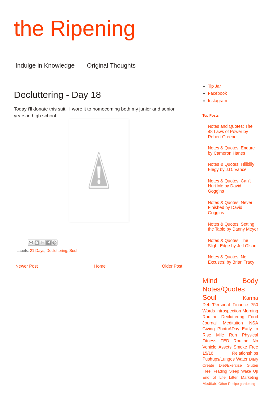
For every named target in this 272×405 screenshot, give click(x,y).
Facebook (217, 93)
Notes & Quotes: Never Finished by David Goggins (230, 207)
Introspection (228, 310)
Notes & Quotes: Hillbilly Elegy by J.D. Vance (231, 167)
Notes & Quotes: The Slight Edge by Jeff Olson (232, 243)
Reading (220, 371)
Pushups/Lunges (218, 359)
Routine (240, 340)
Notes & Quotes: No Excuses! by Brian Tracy (231, 259)
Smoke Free (246, 346)
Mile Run (226, 334)
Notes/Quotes (223, 289)
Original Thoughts (111, 65)
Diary (253, 359)
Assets (225, 346)
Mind (210, 281)
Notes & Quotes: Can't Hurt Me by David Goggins (229, 186)
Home (99, 266)
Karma (250, 298)
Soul (73, 250)
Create (208, 365)
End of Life (214, 377)
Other (223, 384)
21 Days (37, 250)
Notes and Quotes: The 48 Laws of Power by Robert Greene (230, 131)
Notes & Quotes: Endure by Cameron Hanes (231, 150)
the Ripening (74, 28)
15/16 (207, 353)
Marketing (249, 377)
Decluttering (56, 250)
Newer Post (26, 266)
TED (225, 340)
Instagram (217, 100)
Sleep (234, 371)
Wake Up (249, 371)
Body (250, 281)
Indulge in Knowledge (44, 65)
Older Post (172, 266)
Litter (233, 377)
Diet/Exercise (230, 365)
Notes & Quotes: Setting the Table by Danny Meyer (233, 227)
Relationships (245, 353)
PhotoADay (228, 328)
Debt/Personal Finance (225, 304)
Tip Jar (214, 86)
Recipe (233, 384)
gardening (247, 384)
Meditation (233, 322)
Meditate (209, 384)
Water (242, 359)
